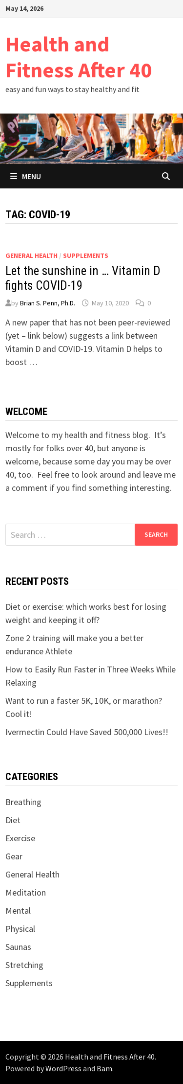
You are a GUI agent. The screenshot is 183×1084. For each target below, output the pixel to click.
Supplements (85, 255)
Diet (12, 820)
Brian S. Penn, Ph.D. (47, 303)
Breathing (23, 801)
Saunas (18, 946)
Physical (20, 928)
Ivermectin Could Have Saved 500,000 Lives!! (86, 732)
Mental (18, 910)
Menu (25, 176)
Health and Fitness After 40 (78, 56)
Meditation (25, 892)
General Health (31, 255)
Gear (13, 856)
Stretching (24, 964)
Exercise (20, 838)
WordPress (63, 1068)
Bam (104, 1068)
